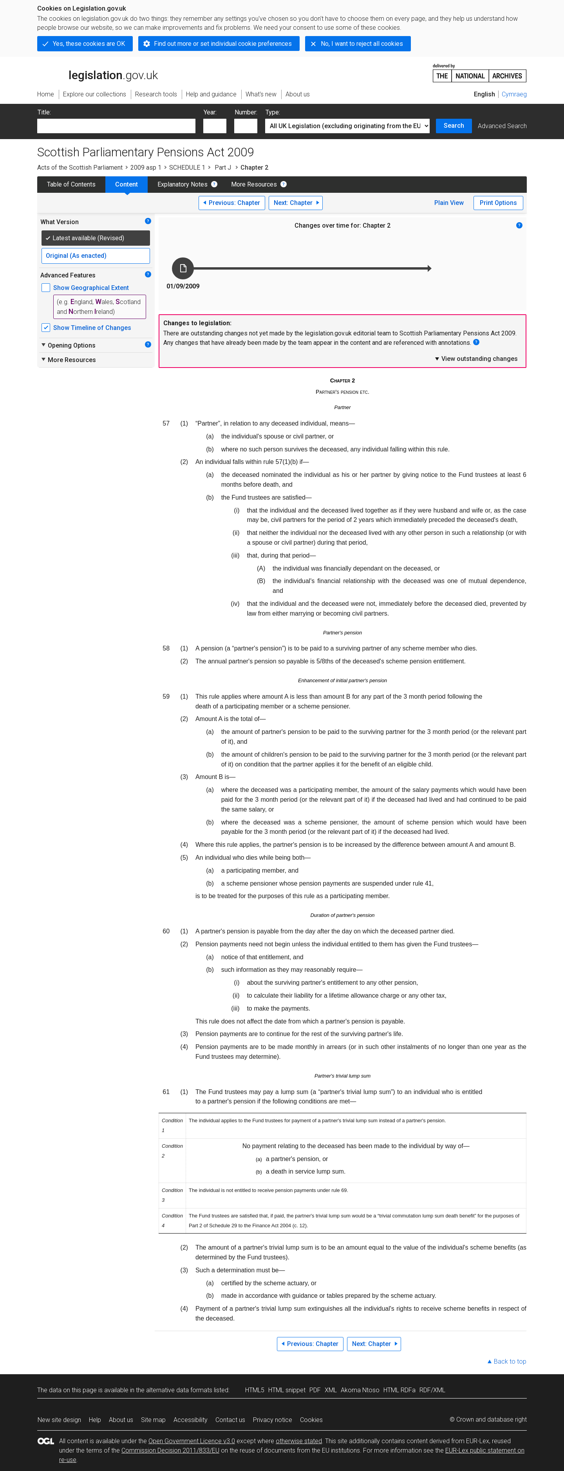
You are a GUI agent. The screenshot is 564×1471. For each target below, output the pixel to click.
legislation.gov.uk (97, 72)
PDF (315, 1390)
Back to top (510, 1361)
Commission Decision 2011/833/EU (170, 1450)
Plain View (449, 203)
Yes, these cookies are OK (89, 43)
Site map (153, 1420)
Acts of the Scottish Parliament (80, 167)
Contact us (230, 1420)
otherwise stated (299, 1441)
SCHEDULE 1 (187, 167)
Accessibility (191, 1420)
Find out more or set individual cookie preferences (223, 43)
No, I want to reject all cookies (362, 43)
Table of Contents (71, 184)
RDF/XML (432, 1390)
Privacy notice (272, 1420)
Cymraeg (514, 94)
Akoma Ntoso (360, 1390)
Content (126, 184)
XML (331, 1390)
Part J (223, 167)
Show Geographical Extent (91, 288)
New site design (59, 1420)
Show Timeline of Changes (92, 328)
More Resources (254, 184)
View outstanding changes (476, 358)
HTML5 (254, 1390)
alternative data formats (179, 1390)
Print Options (498, 203)
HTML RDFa (399, 1390)
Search (454, 125)
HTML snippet (287, 1390)
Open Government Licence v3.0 (191, 1441)
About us (121, 1420)
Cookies (311, 1420)
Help (95, 1420)
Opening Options (68, 345)
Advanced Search (502, 126)
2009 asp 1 (145, 167)
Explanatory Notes (182, 184)
